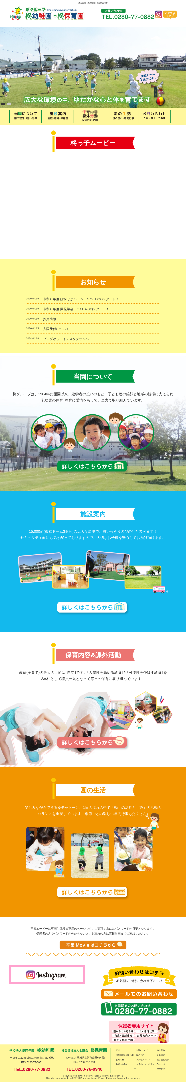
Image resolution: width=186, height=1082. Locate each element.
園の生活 (140, 1055)
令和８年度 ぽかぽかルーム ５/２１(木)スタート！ (81, 299)
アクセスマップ (143, 1059)
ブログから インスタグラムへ (66, 339)
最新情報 (161, 1055)
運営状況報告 (163, 1059)
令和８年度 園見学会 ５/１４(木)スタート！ (76, 309)
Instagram (161, 1069)
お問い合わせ (122, 1064)
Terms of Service (125, 1078)
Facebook (161, 1064)
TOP (118, 1050)
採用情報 (49, 319)
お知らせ (120, 1059)
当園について (142, 1050)
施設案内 (161, 1050)
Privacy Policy (105, 1078)
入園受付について (57, 329)
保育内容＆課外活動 (125, 1055)
